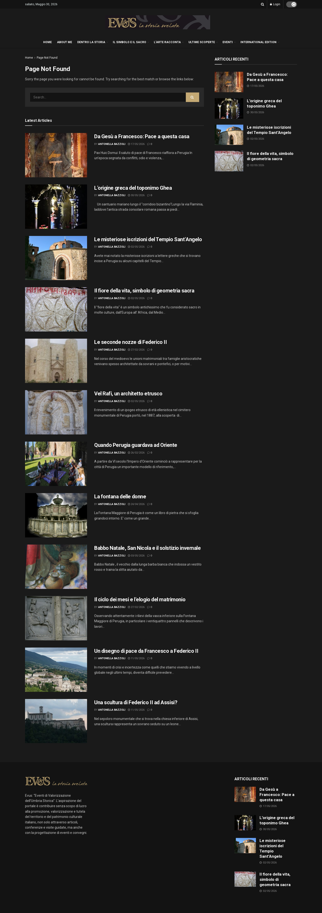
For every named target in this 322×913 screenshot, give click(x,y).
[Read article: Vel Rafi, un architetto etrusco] (56, 412)
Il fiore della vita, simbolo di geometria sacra (144, 291)
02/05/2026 (136, 246)
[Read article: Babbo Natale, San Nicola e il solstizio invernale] (56, 567)
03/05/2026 (136, 555)
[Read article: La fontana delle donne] (56, 515)
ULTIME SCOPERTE (201, 42)
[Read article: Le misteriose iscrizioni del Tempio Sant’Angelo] (56, 258)
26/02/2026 (136, 452)
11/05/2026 (136, 658)
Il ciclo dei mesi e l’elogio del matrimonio (139, 599)
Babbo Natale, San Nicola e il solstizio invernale (147, 548)
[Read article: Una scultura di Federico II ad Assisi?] (56, 721)
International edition (258, 42)
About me (64, 42)
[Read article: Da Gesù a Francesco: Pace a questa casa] (56, 155)
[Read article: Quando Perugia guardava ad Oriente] (56, 464)
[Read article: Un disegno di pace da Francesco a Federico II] (56, 670)
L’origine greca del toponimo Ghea (133, 188)
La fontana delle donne (120, 497)
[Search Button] (262, 4)
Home (29, 57)
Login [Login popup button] (275, 4)
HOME (47, 42)
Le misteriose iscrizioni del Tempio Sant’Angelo (148, 239)
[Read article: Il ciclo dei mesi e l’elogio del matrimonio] (56, 618)
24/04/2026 (136, 504)
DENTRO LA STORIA (91, 42)
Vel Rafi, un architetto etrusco (128, 394)
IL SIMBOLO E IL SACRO (129, 42)
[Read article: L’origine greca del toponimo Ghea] (56, 206)
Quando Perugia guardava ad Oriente (135, 445)
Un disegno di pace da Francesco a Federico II (146, 651)
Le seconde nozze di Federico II (130, 342)
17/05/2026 (136, 144)
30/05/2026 (136, 195)
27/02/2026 (136, 349)
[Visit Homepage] (157, 22)
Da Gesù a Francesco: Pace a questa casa (141, 136)
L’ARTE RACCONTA (167, 42)
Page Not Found (47, 57)
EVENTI (228, 42)
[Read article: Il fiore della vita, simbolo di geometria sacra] (56, 309)
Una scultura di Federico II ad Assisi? (135, 702)
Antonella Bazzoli (111, 144)
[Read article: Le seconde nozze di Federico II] (56, 361)
